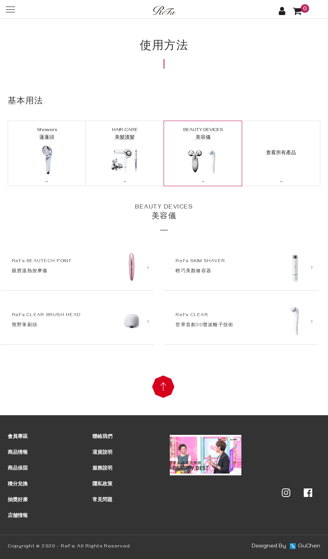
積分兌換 (18, 485)
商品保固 (18, 469)
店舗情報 (18, 516)
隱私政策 (102, 485)
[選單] (10, 9)
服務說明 (102, 469)
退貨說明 (102, 453)
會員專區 (18, 437)
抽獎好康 (18, 500)
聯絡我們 (102, 437)
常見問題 (102, 500)
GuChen (309, 546)
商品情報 (18, 453)
